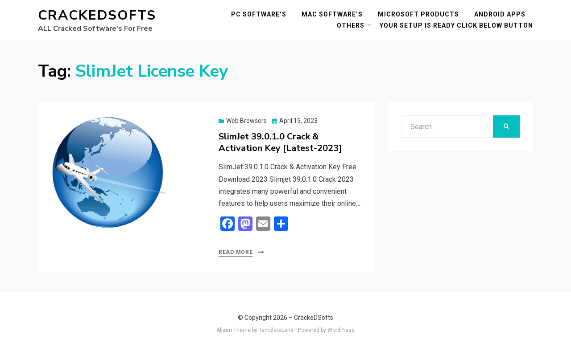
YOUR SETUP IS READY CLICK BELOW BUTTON (456, 25)
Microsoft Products (418, 14)
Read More (235, 252)
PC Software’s (258, 14)
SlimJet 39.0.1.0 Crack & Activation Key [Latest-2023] (280, 142)
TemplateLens (276, 330)
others (350, 25)
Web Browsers (246, 120)
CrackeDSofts (97, 15)
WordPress (341, 330)
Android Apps (499, 14)
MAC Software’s (332, 14)
